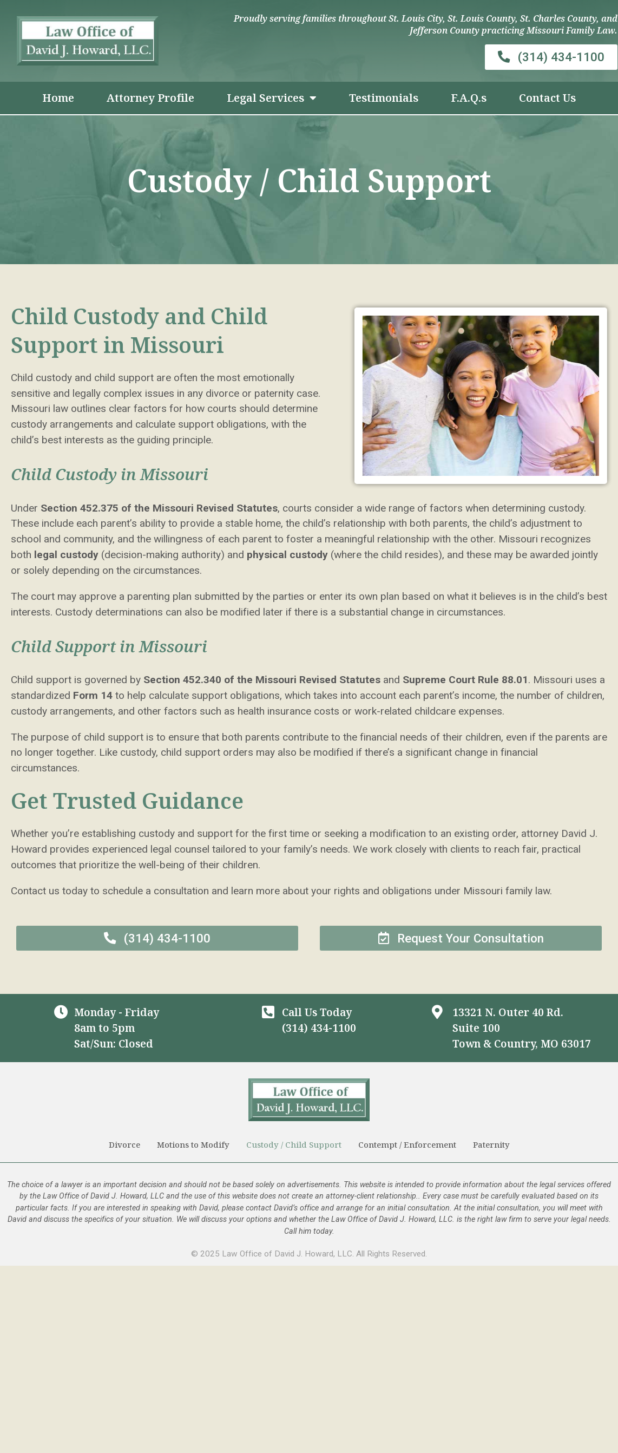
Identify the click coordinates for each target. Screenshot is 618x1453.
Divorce (124, 1147)
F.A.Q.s (468, 97)
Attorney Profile (150, 97)
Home (58, 97)
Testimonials (383, 97)
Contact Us (547, 97)
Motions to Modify (193, 1147)
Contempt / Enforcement (407, 1147)
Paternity (491, 1147)
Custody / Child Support (293, 1147)
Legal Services (272, 98)
